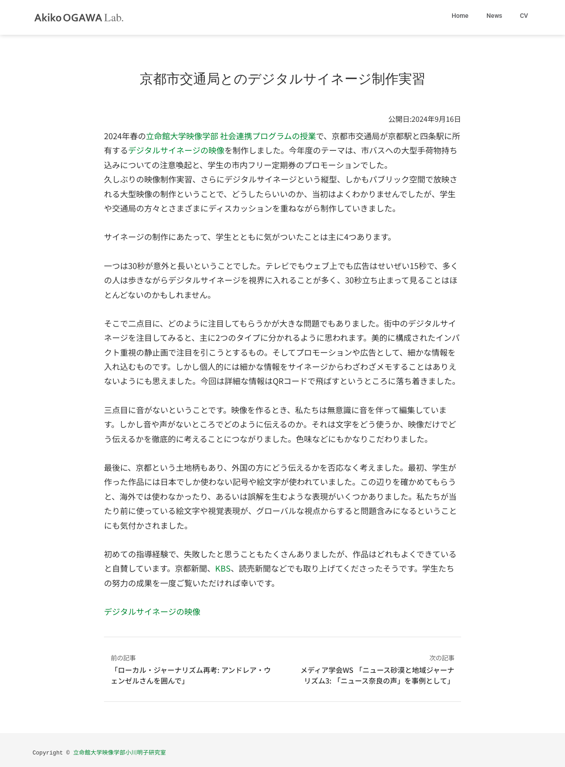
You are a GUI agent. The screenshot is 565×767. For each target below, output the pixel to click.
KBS (223, 568)
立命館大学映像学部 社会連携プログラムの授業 (231, 135)
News (494, 15)
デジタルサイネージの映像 (176, 150)
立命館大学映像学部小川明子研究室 (119, 752)
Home (460, 15)
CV (524, 15)
